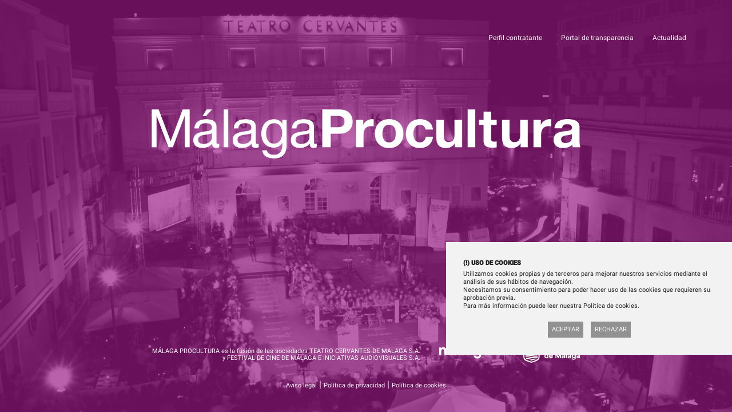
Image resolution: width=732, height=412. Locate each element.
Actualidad (669, 38)
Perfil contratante (516, 38)
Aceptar (565, 329)
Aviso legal (301, 385)
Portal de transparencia (598, 38)
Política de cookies (419, 385)
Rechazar (611, 329)
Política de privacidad (354, 385)
